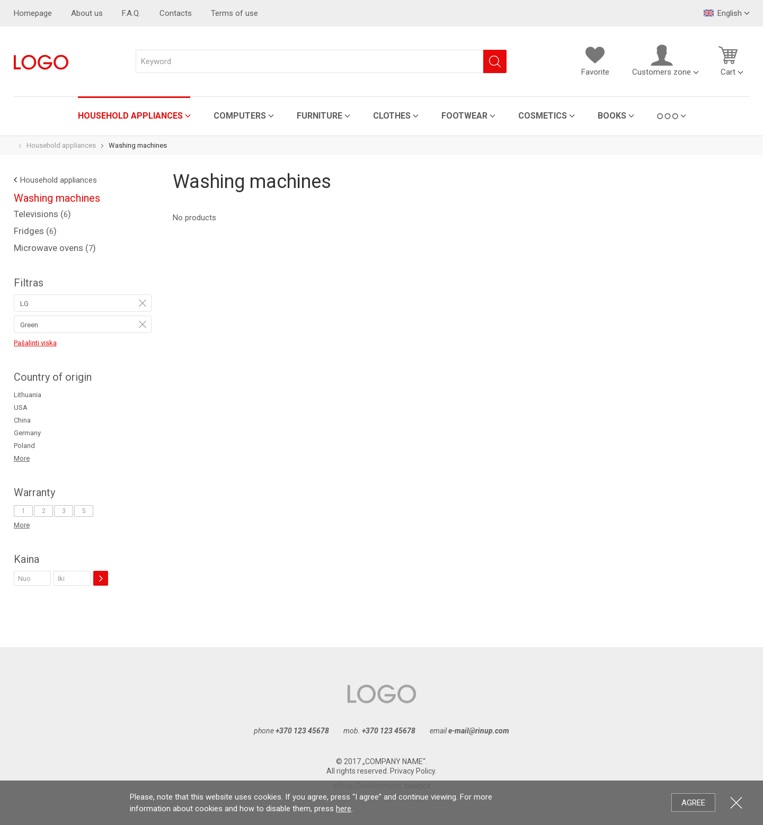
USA (21, 407)
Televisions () (42, 214)
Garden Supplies (641, 116)
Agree (693, 803)
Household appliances (77, 116)
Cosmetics (489, 116)
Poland (24, 446)
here (343, 808)
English (723, 13)
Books (559, 116)
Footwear (411, 116)
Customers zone (661, 60)
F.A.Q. (131, 13)
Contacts (175, 13)
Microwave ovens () (55, 248)
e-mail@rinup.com (478, 731)
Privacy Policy (412, 771)
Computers (187, 116)
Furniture (266, 116)
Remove (142, 302)
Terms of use (234, 13)
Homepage (33, 13)
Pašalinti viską (35, 343)
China (22, 420)
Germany (27, 433)
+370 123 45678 (302, 731)
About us (87, 13)
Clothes (339, 116)
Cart (728, 60)
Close (736, 802)
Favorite (595, 60)
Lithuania (27, 395)
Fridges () (35, 231)
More (22, 458)
